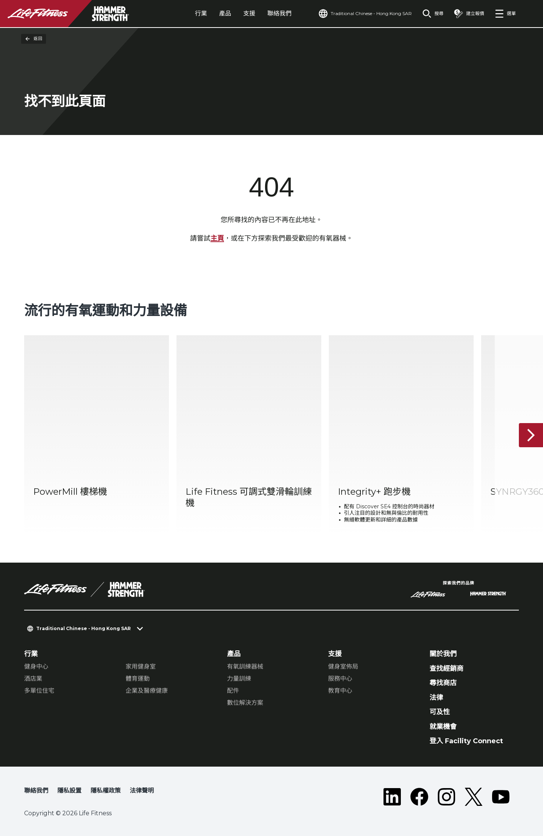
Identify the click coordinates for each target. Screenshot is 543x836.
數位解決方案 (245, 702)
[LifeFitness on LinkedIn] (392, 797)
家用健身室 (141, 666)
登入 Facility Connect (466, 741)
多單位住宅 (39, 690)
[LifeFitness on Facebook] (419, 797)
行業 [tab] (201, 13)
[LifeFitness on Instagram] (446, 797)
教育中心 (340, 690)
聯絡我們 (279, 13)
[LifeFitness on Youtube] (501, 797)
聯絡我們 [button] (36, 790)
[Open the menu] (505, 13)
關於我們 (443, 654)
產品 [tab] (225, 13)
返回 (34, 39)
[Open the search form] (432, 13)
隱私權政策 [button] (105, 790)
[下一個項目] (531, 435)
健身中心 (36, 666)
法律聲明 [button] (142, 790)
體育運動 (138, 678)
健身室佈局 (343, 666)
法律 (436, 697)
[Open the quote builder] (469, 13)
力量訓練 (239, 678)
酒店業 (33, 678)
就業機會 (443, 726)
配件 (233, 690)
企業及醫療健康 (147, 690)
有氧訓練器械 (245, 666)
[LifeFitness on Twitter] (474, 797)
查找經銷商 (446, 668)
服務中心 (340, 678)
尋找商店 (443, 683)
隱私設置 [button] (69, 790)
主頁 (217, 238)
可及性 (439, 712)
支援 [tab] (249, 13)
